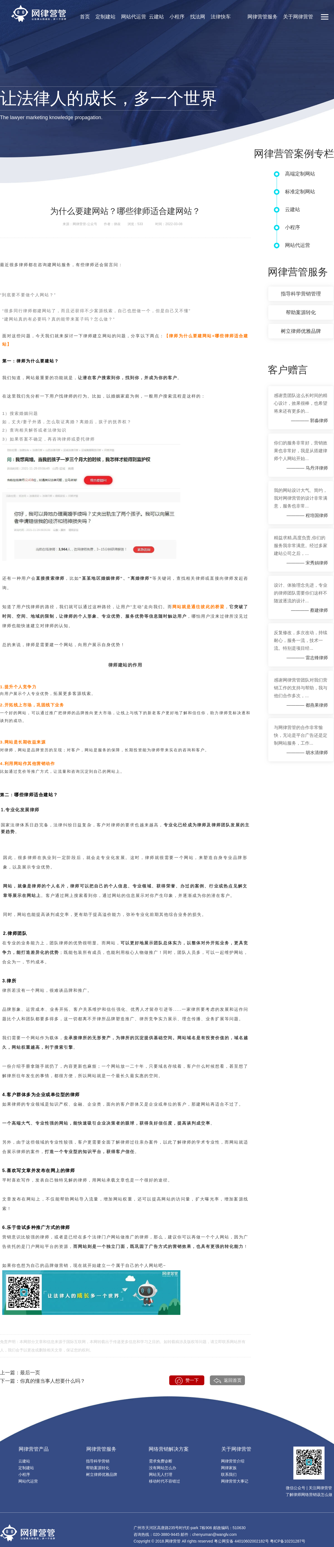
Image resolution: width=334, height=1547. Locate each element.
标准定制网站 (300, 191)
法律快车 (221, 17)
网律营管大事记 (234, 1481)
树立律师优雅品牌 (301, 331)
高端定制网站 (300, 174)
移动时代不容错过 (164, 1481)
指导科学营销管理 (301, 294)
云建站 (156, 17)
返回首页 (227, 1381)
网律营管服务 (262, 17)
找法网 (197, 17)
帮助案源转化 (301, 312)
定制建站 (105, 17)
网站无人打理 (160, 1474)
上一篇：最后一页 (20, 1372)
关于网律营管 (298, 17)
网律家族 (229, 1468)
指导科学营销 (97, 1461)
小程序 (177, 17)
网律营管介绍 (232, 1461)
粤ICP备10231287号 (288, 1541)
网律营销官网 (38, 13)
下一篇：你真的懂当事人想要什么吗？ (42, 1381)
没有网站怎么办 (162, 1468)
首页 (85, 17)
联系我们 (229, 1474)
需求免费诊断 (160, 1461)
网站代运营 (133, 17)
